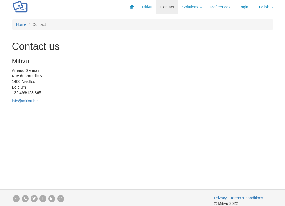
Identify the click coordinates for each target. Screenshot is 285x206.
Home (21, 24)
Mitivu (147, 7)
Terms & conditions (246, 198)
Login (243, 7)
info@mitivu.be (25, 101)
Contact (167, 7)
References (220, 7)
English (265, 7)
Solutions (192, 7)
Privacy (220, 198)
